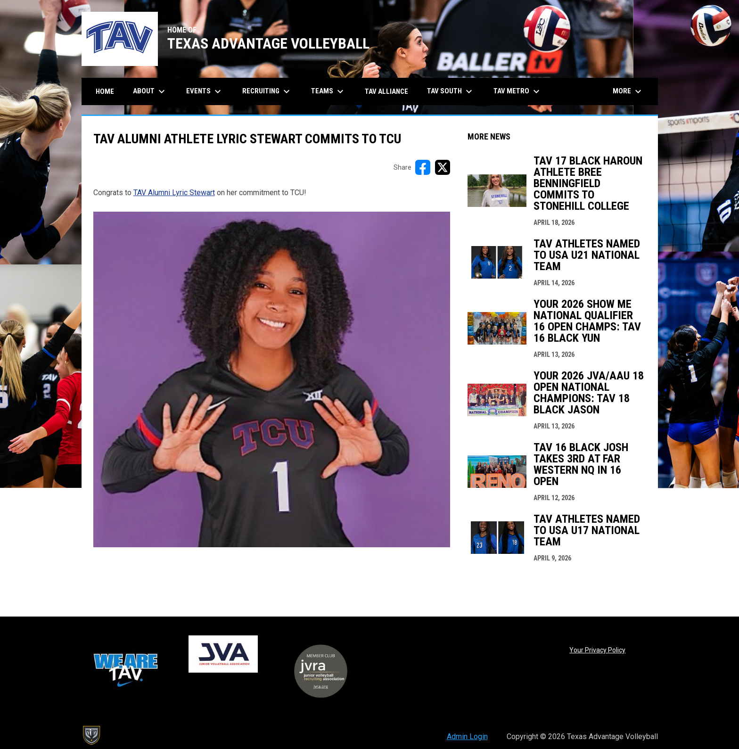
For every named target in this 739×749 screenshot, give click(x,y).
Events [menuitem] (204, 91)
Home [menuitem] (105, 91)
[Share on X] (442, 167)
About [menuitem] (150, 91)
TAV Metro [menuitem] (517, 91)
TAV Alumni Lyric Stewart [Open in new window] (174, 192)
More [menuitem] (628, 91)
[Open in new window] (271, 379)
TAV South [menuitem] (451, 91)
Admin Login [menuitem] (467, 736)
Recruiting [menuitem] (267, 91)
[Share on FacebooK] (422, 167)
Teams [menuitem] (328, 91)
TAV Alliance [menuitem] (386, 91)
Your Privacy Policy (597, 650)
